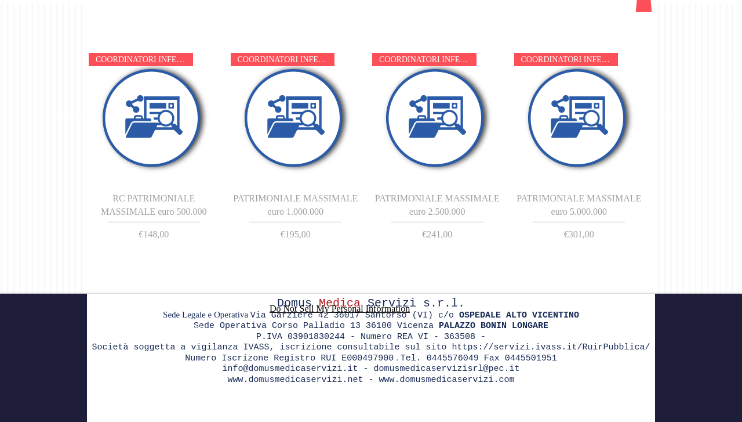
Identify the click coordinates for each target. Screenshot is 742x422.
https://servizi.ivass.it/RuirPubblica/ (551, 347)
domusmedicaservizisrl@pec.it (447, 369)
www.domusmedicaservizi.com (447, 380)
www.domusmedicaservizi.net (295, 380)
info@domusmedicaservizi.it (290, 369)
